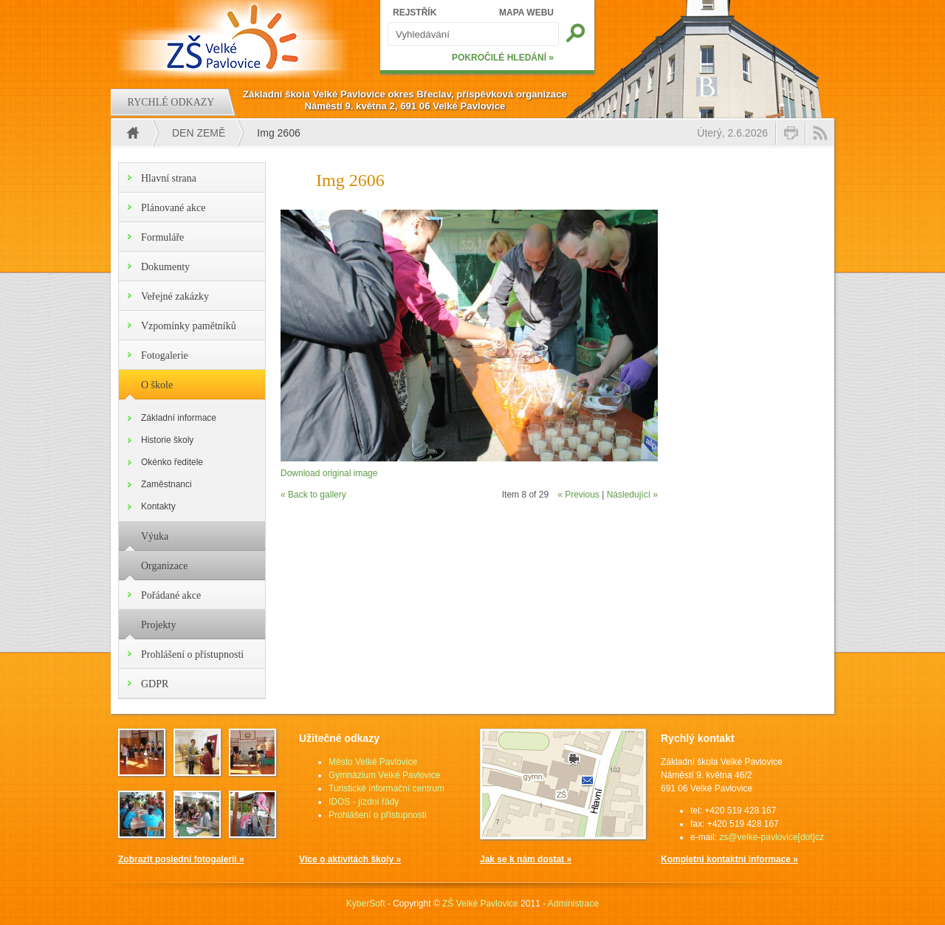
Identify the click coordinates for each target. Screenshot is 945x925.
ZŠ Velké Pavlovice (480, 903)
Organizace (164, 565)
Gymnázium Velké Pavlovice (384, 775)
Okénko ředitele (172, 462)
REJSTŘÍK (414, 12)
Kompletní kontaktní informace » (729, 859)
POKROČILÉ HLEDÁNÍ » (503, 57)
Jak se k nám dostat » (525, 859)
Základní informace (178, 418)
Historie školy (167, 440)
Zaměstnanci (166, 484)
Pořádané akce (171, 595)
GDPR (154, 684)
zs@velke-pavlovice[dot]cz (771, 837)
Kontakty (158, 506)
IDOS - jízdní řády (364, 802)
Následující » (632, 494)
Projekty (158, 624)
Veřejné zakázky (175, 296)
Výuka (154, 536)
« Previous (578, 494)
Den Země (198, 133)
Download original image (329, 473)
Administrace (573, 903)
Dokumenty (165, 266)
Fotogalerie (164, 355)
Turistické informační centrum (386, 788)
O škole (157, 385)
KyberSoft (365, 903)
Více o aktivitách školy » (350, 859)
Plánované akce (173, 207)
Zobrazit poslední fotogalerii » (181, 859)
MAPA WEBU (526, 12)
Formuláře (162, 237)
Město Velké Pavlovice (373, 762)
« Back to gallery (313, 494)
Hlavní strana (168, 178)
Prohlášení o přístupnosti (192, 654)
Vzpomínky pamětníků (188, 325)
